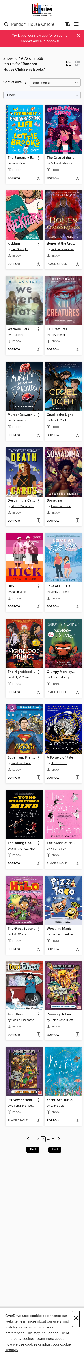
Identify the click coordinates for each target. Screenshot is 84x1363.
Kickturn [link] (14, 244)
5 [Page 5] (53, 1139)
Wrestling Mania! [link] (60, 929)
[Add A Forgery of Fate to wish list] (77, 778)
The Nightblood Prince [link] (22, 672)
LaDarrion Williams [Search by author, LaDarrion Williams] (62, 249)
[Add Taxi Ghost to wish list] (38, 1035)
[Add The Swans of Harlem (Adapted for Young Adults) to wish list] (77, 864)
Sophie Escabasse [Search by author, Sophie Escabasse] (22, 1020)
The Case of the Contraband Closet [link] (61, 158)
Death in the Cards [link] (22, 501)
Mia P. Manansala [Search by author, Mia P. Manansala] (22, 506)
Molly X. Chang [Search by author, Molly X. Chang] (20, 677)
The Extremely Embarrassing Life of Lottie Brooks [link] (22, 158)
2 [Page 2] (38, 1139)
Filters (11, 95)
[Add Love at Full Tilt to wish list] (77, 607)
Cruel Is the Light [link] (60, 415)
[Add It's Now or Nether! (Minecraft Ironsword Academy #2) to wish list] (38, 1121)
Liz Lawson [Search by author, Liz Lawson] (18, 420)
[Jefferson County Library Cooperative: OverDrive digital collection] (42, 9)
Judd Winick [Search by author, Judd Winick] (18, 934)
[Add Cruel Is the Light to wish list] (77, 435)
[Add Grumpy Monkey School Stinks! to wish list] (77, 692)
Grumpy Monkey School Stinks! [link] (61, 672)
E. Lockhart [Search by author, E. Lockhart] (18, 335)
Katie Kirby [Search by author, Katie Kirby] (18, 163)
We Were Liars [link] (18, 329)
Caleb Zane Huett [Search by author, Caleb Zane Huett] (62, 1020)
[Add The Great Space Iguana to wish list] (38, 949)
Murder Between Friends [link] (22, 415)
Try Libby (19, 35)
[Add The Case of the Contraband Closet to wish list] (77, 178)
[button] (68, 64)
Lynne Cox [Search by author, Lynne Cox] (57, 1106)
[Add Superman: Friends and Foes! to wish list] (38, 778)
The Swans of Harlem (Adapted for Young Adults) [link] (61, 843)
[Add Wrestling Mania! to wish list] (77, 949)
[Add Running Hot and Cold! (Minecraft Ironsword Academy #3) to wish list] (77, 1035)
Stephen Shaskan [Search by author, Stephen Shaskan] (62, 934)
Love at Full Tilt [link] (58, 586)
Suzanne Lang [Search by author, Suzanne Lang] (60, 677)
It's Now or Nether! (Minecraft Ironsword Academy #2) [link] (22, 1100)
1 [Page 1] (33, 1139)
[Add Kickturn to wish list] (38, 264)
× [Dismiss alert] (78, 36)
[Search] (6, 24)
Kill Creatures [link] (57, 329)
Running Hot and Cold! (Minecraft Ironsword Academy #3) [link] (61, 1014)
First (33, 1150)
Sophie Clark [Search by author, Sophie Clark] (59, 420)
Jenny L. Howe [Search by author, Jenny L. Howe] (60, 592)
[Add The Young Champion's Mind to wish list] (38, 864)
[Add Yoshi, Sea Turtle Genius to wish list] (77, 1121)
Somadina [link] (54, 501)
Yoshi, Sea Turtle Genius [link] (61, 1100)
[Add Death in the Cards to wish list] (38, 521)
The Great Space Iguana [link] (22, 929)
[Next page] (59, 1139)
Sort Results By (14, 82)
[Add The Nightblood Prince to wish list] (38, 692)
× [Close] (76, 1319)
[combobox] (32, 24)
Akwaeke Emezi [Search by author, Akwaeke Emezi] (61, 506)
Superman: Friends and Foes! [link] (22, 758)
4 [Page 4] (48, 1139)
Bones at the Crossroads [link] (61, 244)
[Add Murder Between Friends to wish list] (38, 435)
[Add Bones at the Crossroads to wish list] (77, 264)
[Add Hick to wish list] (38, 607)
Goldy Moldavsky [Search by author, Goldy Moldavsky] (61, 163)
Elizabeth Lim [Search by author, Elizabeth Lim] (59, 763)
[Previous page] (28, 1139)
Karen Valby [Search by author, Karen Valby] (58, 849)
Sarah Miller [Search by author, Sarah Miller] (18, 592)
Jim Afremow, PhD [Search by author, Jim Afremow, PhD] (23, 849)
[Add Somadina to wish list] (77, 521)
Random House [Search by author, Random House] (21, 763)
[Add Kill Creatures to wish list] (77, 350)
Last (55, 1150)
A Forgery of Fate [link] (60, 758)
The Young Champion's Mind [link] (22, 843)
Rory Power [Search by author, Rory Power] (58, 335)
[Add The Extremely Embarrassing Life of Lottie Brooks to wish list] (38, 178)
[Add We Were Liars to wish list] (38, 350)
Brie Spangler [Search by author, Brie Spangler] (19, 249)
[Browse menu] (76, 24)
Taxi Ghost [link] (16, 1014)
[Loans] (67, 25)
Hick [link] (11, 586)
